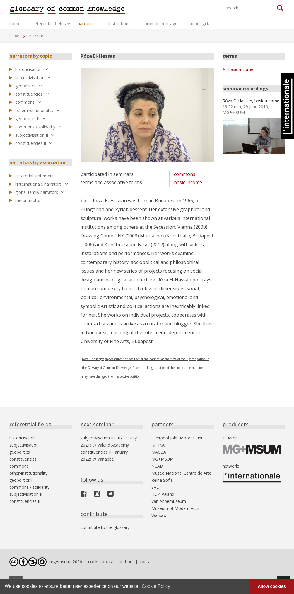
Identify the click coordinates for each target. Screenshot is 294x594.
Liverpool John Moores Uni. (177, 438)
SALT (156, 487)
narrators (87, 23)
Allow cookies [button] (272, 586)
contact (147, 561)
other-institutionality (37, 110)
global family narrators (39, 192)
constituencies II (33, 143)
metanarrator (28, 200)
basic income (188, 182)
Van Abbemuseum (168, 501)
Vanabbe (106, 459)
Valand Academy (113, 445)
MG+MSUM (162, 459)
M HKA (158, 445)
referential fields (49, 23)
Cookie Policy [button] (156, 586)
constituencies (32, 94)
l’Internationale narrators (41, 184)
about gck (199, 23)
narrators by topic (30, 56)
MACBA (158, 452)
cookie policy (100, 561)
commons (28, 102)
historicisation (31, 69)
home (15, 23)
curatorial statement (34, 176)
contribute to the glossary (105, 527)
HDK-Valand (162, 494)
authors (126, 561)
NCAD (157, 466)
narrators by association (38, 162)
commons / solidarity (38, 127)
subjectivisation (33, 77)
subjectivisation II (34, 135)
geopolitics (28, 86)
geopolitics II (30, 118)
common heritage (160, 23)
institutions (119, 23)
